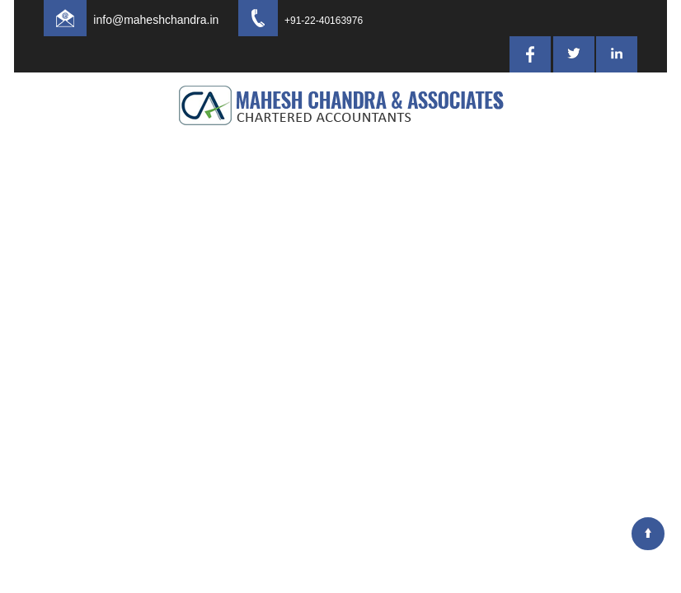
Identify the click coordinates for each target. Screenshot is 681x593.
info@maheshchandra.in (170, 19)
